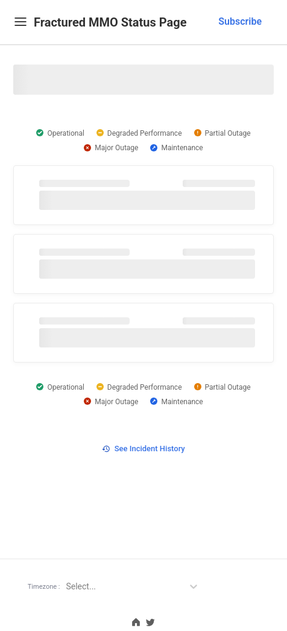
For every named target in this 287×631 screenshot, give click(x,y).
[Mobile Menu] (20, 21)
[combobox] (236, 22)
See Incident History (143, 448)
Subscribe (240, 21)
